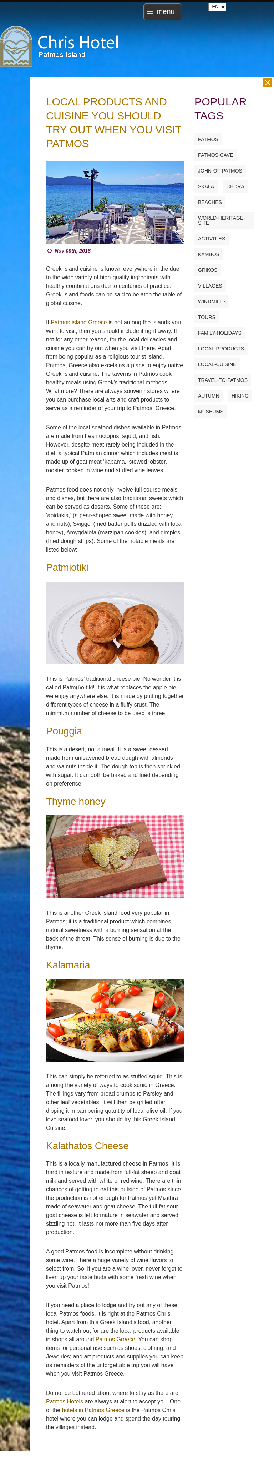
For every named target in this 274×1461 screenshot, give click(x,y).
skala (206, 186)
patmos (208, 139)
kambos (208, 254)
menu (165, 12)
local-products (221, 348)
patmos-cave (215, 155)
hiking (240, 396)
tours (206, 317)
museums (211, 411)
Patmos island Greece (79, 322)
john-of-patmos (220, 171)
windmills (212, 301)
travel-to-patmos (223, 380)
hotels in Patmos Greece (93, 1410)
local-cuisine (217, 364)
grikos (207, 270)
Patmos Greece (115, 1339)
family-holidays (220, 333)
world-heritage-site (221, 220)
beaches (210, 202)
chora (235, 186)
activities (211, 238)
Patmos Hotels (64, 1401)
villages (210, 286)
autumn (208, 396)
